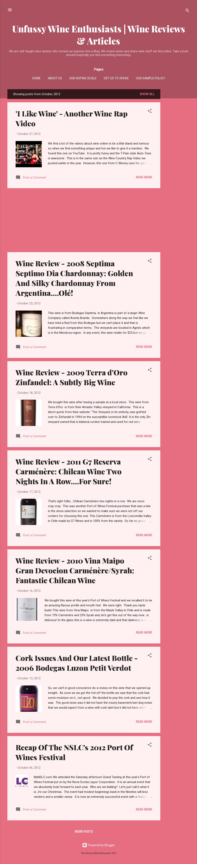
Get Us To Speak (116, 78)
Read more (144, 177)
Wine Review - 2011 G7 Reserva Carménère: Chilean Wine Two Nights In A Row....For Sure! (69, 471)
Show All (147, 94)
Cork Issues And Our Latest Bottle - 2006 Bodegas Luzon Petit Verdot (77, 663)
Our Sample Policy (150, 78)
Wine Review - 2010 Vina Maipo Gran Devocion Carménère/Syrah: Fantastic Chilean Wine (75, 570)
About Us (55, 78)
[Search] (187, 11)
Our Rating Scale (82, 78)
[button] (149, 111)
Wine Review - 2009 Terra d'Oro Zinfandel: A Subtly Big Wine (72, 377)
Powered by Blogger (98, 845)
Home (36, 78)
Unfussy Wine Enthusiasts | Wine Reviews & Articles (98, 35)
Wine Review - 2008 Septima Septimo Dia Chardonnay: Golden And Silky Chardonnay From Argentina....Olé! (74, 278)
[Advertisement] (177, 150)
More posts (84, 831)
